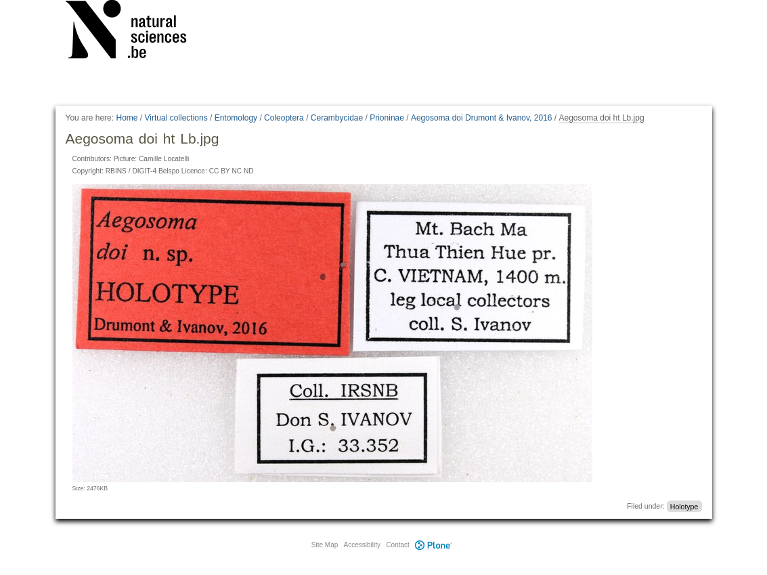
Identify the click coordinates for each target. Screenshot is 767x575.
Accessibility (362, 545)
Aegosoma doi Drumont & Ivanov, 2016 (481, 118)
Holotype (684, 506)
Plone (434, 545)
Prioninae (387, 118)
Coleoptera (284, 118)
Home (126, 118)
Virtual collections (176, 118)
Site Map (324, 545)
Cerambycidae (337, 118)
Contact (397, 545)
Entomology (236, 118)
